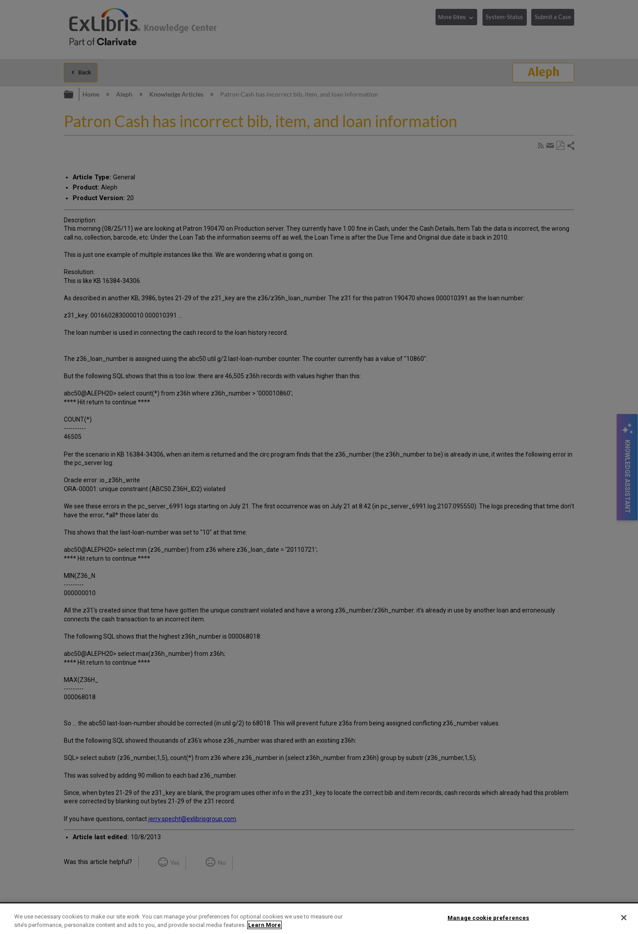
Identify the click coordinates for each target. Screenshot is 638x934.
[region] (319, 918)
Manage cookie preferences (488, 918)
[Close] (624, 917)
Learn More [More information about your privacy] (264, 925)
